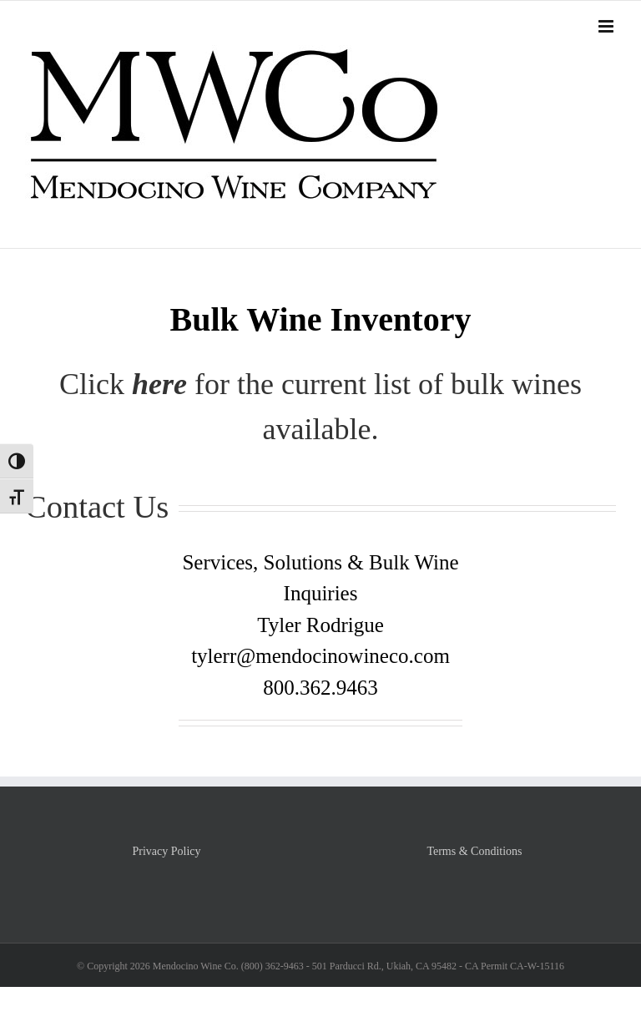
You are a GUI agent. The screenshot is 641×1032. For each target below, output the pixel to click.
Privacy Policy (166, 851)
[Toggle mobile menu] (607, 26)
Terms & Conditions (474, 851)
